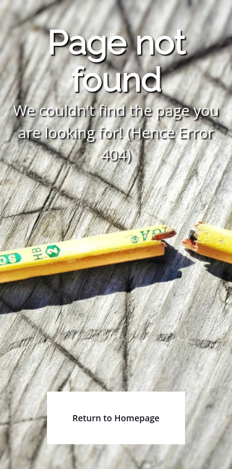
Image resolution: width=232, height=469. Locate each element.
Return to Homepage (116, 418)
